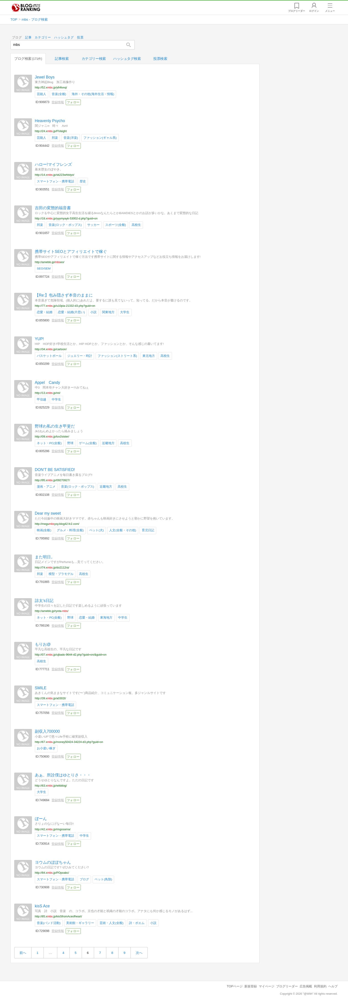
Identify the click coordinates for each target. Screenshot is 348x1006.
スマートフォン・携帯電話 (55, 181)
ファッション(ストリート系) (117, 355)
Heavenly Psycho (50, 120)
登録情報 (57, 102)
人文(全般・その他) (122, 530)
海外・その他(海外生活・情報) (93, 94)
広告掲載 (306, 986)
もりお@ (43, 644)
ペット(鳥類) (103, 879)
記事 (28, 37)
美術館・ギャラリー (80, 922)
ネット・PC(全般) (49, 443)
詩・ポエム (136, 922)
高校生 (136, 225)
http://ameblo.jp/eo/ (49, 262)
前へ (23, 953)
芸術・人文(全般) (111, 922)
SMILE (41, 688)
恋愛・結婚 (44, 312)
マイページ (266, 986)
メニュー (330, 11)
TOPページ (235, 986)
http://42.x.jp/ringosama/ (53, 829)
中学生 (56, 399)
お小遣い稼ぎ (46, 748)
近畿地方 (108, 443)
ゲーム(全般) (88, 443)
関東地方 (108, 312)
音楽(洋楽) (70, 137)
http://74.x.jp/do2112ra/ (52, 567)
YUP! (39, 339)
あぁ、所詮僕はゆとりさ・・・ (63, 775)
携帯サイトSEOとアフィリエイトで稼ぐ (71, 251)
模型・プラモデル (61, 574)
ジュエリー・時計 (79, 355)
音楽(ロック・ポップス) (65, 225)
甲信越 (41, 399)
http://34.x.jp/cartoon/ (51, 349)
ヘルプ (333, 986)
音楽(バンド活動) (49, 922)
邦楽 (55, 137)
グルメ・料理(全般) (70, 530)
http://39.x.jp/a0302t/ (50, 698)
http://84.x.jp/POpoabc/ (52, 872)
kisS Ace (42, 906)
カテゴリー (43, 37)
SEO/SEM (44, 268)
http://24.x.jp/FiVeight (51, 131)
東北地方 (148, 355)
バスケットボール (49, 355)
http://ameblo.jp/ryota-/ (52, 611)
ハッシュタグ (64, 37)
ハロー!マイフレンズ (53, 164)
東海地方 (106, 617)
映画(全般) (44, 530)
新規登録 (250, 986)
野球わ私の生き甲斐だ (55, 426)
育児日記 (148, 530)
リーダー (296, 11)
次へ (139, 953)
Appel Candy (47, 382)
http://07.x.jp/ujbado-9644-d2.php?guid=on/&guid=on (71, 654)
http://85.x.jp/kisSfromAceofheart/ (58, 916)
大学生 (124, 312)
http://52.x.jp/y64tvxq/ (51, 87)
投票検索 (160, 59)
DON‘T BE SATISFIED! (55, 469)
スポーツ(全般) (115, 225)
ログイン (314, 11)
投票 (80, 37)
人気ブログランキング (26, 7)
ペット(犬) (96, 530)
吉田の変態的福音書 (53, 208)
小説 (93, 312)
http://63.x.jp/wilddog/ (51, 785)
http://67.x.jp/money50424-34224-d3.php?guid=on (69, 742)
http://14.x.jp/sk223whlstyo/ (54, 174)
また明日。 (45, 557)
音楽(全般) (59, 94)
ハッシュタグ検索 (127, 59)
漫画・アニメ (46, 486)
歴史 (83, 181)
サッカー (93, 225)
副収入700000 (47, 731)
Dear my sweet (48, 513)
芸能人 (41, 94)
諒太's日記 (44, 600)
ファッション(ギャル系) (100, 137)
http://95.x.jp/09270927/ (52, 480)
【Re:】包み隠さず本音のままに (64, 295)
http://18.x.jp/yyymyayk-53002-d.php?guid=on (66, 218)
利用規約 (320, 986)
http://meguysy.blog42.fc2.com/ (57, 523)
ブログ (84, 879)
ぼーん (41, 819)
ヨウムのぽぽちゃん (53, 862)
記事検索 (62, 59)
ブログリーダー (287, 986)
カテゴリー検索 (94, 59)
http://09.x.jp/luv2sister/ (52, 436)
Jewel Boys (45, 77)
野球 (70, 443)
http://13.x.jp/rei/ (47, 393)
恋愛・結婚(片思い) (71, 312)
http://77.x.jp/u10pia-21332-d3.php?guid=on (65, 305)
